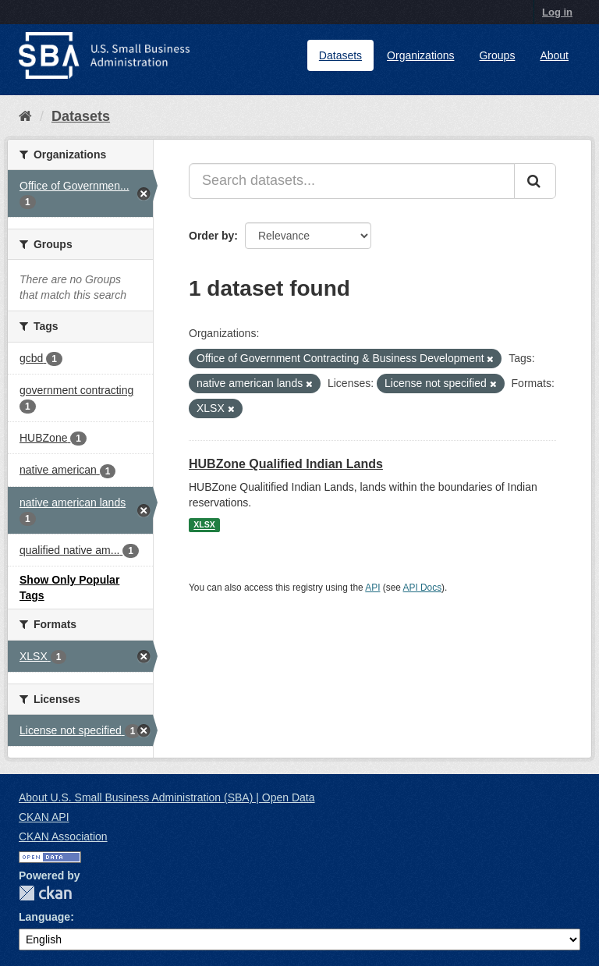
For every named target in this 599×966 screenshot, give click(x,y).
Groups (497, 55)
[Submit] (535, 181)
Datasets (340, 55)
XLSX (203, 525)
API (372, 587)
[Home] (25, 116)
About (554, 55)
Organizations (420, 55)
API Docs (422, 587)
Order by (211, 235)
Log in (557, 12)
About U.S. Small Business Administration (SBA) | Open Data (166, 797)
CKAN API (44, 817)
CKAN (45, 893)
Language (44, 917)
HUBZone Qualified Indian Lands (286, 464)
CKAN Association (63, 836)
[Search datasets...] (352, 181)
